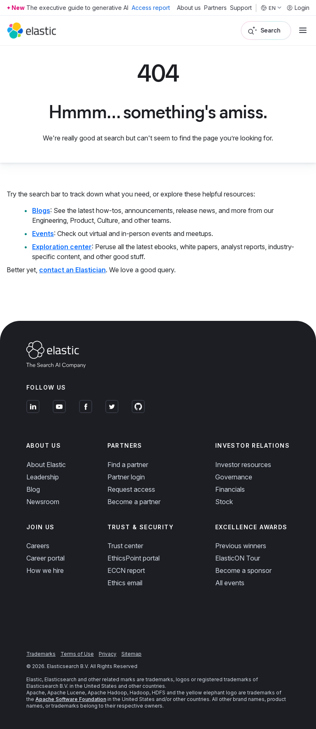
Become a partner (133, 502)
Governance (233, 477)
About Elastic (46, 464)
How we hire (45, 570)
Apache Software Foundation (70, 699)
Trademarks (41, 654)
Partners (215, 8)
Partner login (126, 477)
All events (229, 583)
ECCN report (126, 570)
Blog (33, 489)
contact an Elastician (72, 270)
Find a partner (127, 464)
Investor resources (243, 464)
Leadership (42, 477)
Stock (224, 502)
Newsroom (42, 502)
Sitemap (131, 654)
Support (241, 8)
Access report (151, 7)
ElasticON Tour (237, 558)
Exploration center (62, 247)
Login (297, 8)
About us (189, 8)
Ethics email (124, 583)
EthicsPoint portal (133, 558)
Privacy (107, 654)
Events (43, 233)
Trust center (125, 546)
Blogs (41, 210)
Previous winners (240, 546)
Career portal (45, 558)
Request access (131, 489)
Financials (230, 489)
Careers (37, 546)
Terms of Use (77, 654)
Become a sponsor (243, 570)
